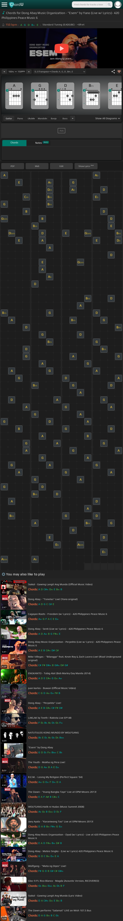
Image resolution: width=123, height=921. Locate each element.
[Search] (109, 4)
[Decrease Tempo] (4, 71)
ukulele (31, 118)
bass (65, 118)
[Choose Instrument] (72, 118)
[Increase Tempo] (29, 71)
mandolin (42, 118)
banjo (54, 118)
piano (20, 118)
